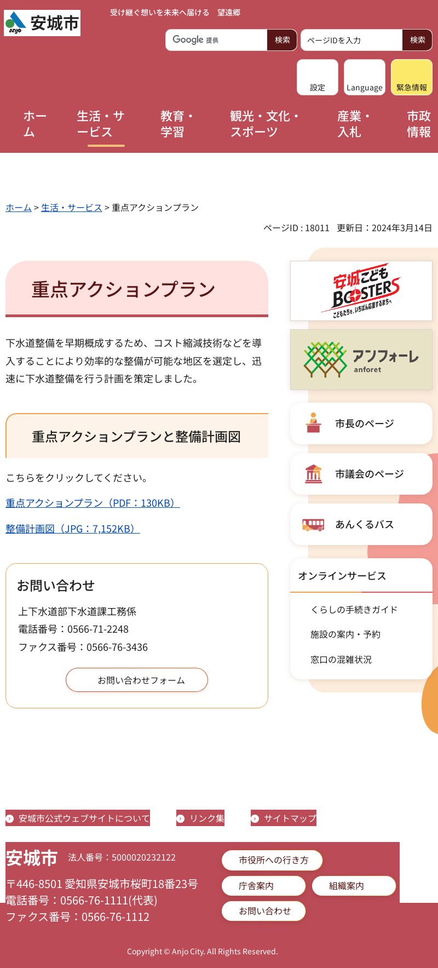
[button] (317, 77)
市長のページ (364, 423)
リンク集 (206, 817)
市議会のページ (369, 473)
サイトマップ (290, 817)
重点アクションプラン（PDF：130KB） (92, 502)
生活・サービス (71, 207)
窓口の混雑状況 (341, 659)
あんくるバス (364, 524)
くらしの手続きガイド (354, 609)
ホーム (18, 207)
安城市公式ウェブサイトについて (84, 817)
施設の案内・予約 (345, 633)
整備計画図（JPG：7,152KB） (72, 528)
